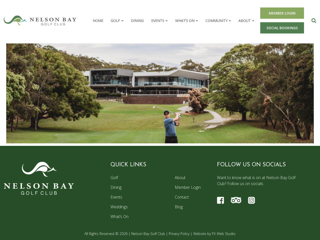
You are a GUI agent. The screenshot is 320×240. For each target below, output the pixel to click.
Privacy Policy (179, 233)
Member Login (188, 187)
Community (217, 20)
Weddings (119, 207)
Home (98, 20)
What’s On (184, 20)
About (244, 20)
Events (157, 20)
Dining (137, 20)
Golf (115, 20)
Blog (179, 207)
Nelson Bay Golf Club (148, 233)
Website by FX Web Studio (214, 233)
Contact (182, 197)
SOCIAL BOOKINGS (282, 27)
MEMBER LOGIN (282, 13)
